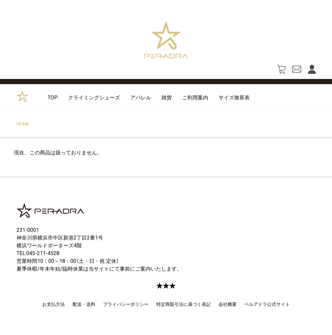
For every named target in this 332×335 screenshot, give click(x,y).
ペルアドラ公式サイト (267, 303)
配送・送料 (84, 303)
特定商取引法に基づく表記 (183, 303)
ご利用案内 (195, 97)
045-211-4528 (42, 253)
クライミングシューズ (94, 97)
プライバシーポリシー (125, 303)
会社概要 (228, 303)
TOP (53, 97)
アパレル (140, 97)
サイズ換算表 (234, 97)
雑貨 (166, 97)
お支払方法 (53, 303)
